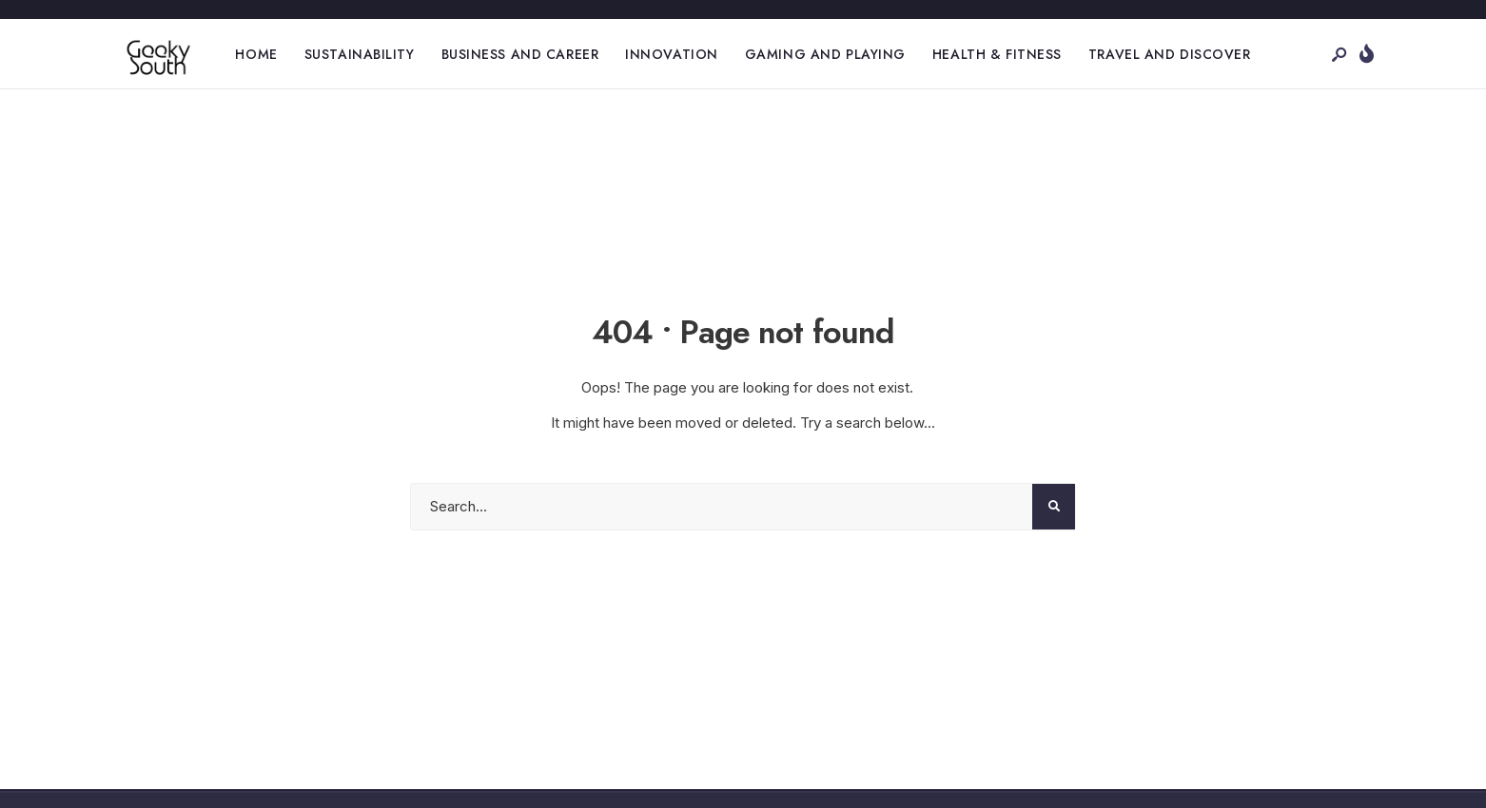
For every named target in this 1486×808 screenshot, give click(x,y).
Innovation (671, 54)
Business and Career (520, 54)
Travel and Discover (1169, 54)
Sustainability (359, 54)
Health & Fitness (997, 54)
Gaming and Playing (825, 54)
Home (256, 54)
